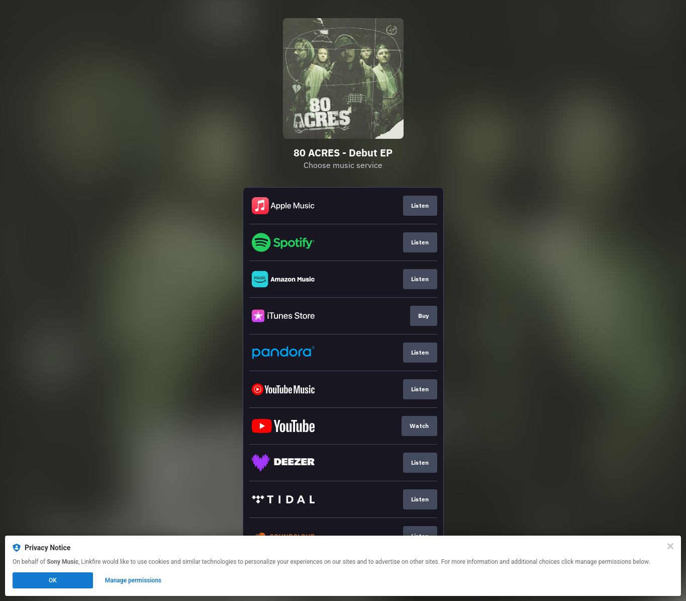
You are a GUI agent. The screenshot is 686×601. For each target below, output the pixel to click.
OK (53, 580)
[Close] (670, 546)
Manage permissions (133, 580)
